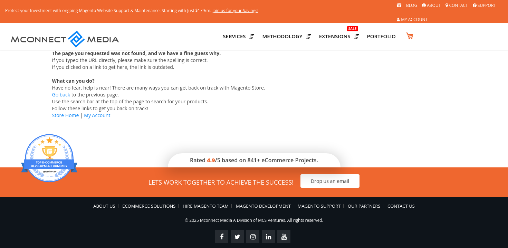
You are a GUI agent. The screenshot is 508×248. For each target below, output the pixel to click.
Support (455, 5)
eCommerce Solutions (148, 192)
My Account (97, 101)
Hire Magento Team (206, 192)
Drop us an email (338, 167)
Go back (61, 80)
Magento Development (263, 192)
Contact (428, 5)
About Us (104, 192)
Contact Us (401, 192)
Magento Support (319, 192)
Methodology (358, 23)
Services (303, 23)
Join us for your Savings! (291, 5)
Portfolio (467, 23)
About (402, 5)
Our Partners (364, 192)
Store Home (65, 101)
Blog (383, 5)
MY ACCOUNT (487, 6)
